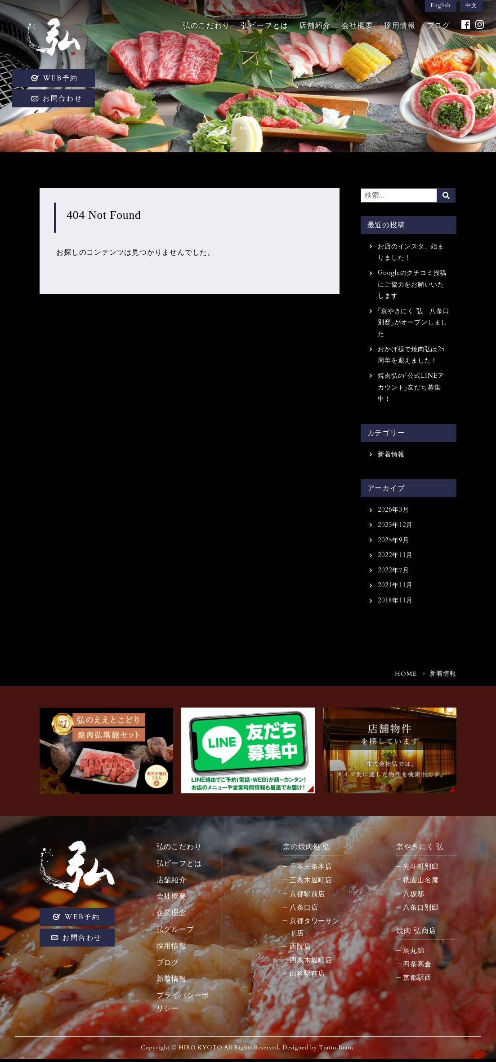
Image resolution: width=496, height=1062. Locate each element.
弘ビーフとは (263, 28)
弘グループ (175, 932)
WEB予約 (63, 80)
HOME (406, 677)
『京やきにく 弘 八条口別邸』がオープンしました (412, 323)
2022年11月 (395, 557)
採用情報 (398, 28)
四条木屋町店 (311, 962)
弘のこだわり (205, 28)
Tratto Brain (336, 1051)
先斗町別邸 (420, 869)
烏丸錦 (413, 953)
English (439, 6)
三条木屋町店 (311, 883)
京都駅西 (417, 980)
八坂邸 (413, 896)
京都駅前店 (307, 896)
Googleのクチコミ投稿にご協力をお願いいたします (412, 285)
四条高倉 (417, 967)
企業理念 (171, 915)
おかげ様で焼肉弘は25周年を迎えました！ (411, 356)
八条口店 (304, 910)
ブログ (437, 28)
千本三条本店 (311, 869)
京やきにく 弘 (420, 849)
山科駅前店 (307, 976)
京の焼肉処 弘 (307, 849)
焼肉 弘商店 (416, 933)
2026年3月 (393, 512)
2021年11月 (395, 588)
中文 (471, 6)
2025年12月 (395, 527)
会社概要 (356, 28)
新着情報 (391, 456)
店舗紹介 (313, 28)
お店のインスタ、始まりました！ (411, 252)
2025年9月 (393, 542)
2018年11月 (395, 603)
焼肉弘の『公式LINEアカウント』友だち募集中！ (411, 389)
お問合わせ (65, 101)
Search (446, 195)
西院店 (300, 949)
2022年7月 (393, 572)
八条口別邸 (420, 910)
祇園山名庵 (420, 883)
